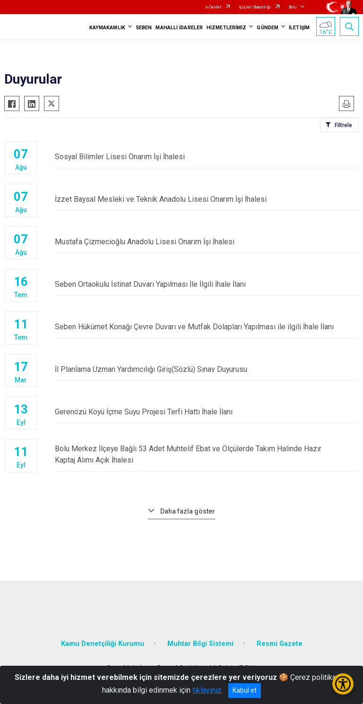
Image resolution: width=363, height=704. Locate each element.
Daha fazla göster (187, 511)
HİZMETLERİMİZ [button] (226, 28)
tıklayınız (207, 690)
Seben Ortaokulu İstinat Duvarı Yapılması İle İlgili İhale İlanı (206, 284)
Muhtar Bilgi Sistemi (200, 643)
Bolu (292, 7)
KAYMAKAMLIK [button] (107, 28)
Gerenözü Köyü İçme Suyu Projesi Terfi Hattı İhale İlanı (206, 412)
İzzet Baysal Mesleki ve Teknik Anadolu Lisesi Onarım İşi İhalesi (206, 199)
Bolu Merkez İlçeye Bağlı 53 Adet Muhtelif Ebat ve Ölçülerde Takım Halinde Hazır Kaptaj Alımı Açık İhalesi (206, 455)
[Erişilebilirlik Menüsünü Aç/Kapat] (343, 684)
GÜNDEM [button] (267, 28)
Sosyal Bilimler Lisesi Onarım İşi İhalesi (206, 157)
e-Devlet (213, 7)
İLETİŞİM (299, 28)
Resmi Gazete (279, 643)
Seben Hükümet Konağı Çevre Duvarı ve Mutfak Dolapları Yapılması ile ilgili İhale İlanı (206, 327)
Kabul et (245, 690)
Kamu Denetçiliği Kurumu (102, 643)
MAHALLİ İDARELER (179, 28)
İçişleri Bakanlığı (255, 7)
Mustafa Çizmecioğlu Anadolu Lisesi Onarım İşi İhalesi (206, 242)
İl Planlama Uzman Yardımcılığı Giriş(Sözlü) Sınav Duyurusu (206, 369)
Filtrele (343, 125)
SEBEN (144, 28)
